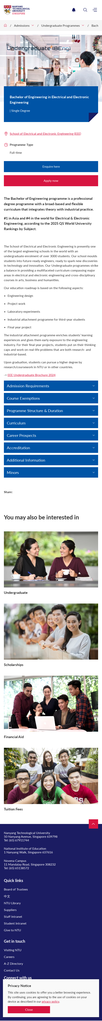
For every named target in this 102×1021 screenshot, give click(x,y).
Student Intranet (15, 923)
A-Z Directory (13, 963)
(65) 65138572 (19, 868)
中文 (7, 896)
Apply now (51, 180)
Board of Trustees (16, 889)
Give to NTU (12, 930)
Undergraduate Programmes (60, 25)
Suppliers (10, 910)
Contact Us (11, 970)
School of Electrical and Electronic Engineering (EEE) (45, 133)
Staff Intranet (13, 916)
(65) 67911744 (19, 840)
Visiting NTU (12, 950)
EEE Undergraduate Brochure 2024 (31, 375)
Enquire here (51, 166)
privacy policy (50, 1001)
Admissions (22, 25)
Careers (9, 957)
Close (29, 1009)
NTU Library (12, 903)
